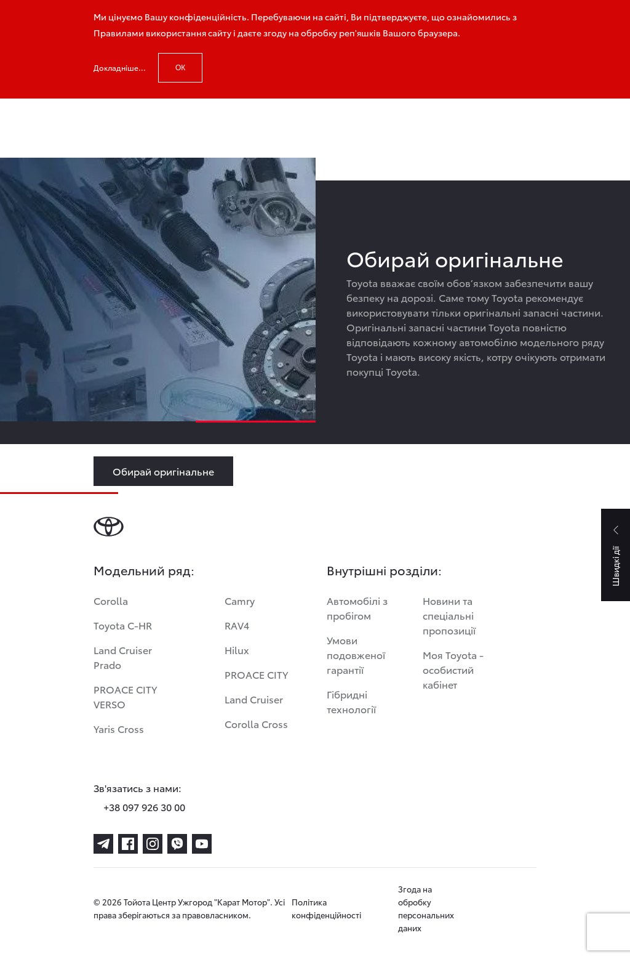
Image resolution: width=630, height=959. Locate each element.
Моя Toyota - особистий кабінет (453, 669)
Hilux (237, 649)
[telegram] (103, 844)
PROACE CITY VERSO (125, 696)
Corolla (111, 600)
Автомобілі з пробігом (357, 607)
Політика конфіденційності (326, 908)
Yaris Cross (119, 728)
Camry (240, 600)
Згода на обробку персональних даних (426, 908)
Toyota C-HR (123, 625)
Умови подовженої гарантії (356, 654)
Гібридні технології (351, 701)
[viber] (177, 844)
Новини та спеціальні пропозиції (449, 615)
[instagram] (152, 844)
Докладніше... (120, 67)
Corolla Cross (256, 723)
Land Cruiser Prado (123, 656)
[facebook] (128, 844)
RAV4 (237, 625)
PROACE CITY (256, 674)
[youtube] (202, 844)
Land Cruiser (254, 699)
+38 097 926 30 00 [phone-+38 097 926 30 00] (144, 806)
